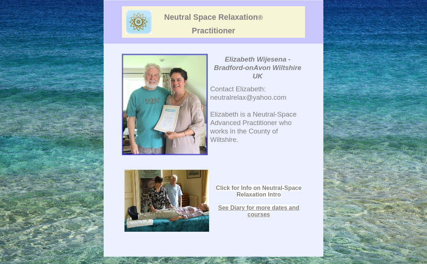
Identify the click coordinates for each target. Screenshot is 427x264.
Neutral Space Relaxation (213, 17)
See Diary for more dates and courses (258, 211)
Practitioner (213, 30)
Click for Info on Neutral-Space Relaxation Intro (259, 191)
